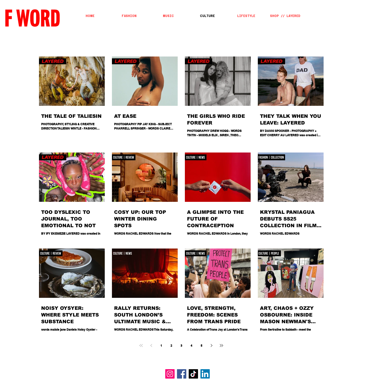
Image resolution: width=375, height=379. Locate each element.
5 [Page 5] (201, 345)
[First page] (141, 345)
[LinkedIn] (205, 374)
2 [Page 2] (171, 345)
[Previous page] (151, 345)
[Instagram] (170, 374)
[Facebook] (181, 374)
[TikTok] (193, 374)
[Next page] (211, 345)
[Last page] (221, 345)
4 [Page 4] (191, 345)
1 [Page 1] (161, 345)
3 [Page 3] (181, 345)
